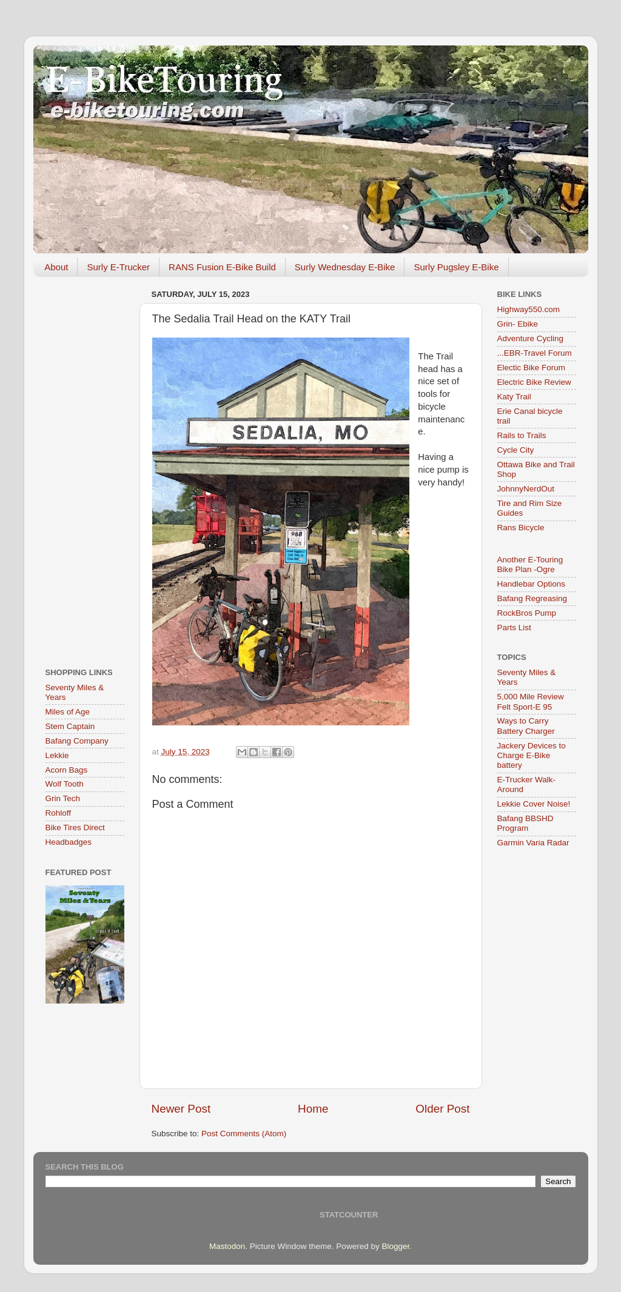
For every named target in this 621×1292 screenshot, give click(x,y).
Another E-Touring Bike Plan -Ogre (530, 564)
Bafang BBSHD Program (525, 823)
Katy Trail (514, 396)
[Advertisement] (84, 468)
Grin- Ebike (518, 323)
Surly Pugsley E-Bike (456, 267)
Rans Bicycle (521, 527)
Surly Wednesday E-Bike (345, 267)
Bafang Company (77, 740)
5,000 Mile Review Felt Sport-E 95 (530, 701)
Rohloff (58, 812)
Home (313, 1108)
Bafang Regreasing (532, 598)
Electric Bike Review (534, 382)
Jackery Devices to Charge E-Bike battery (531, 755)
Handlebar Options (531, 583)
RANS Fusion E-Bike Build (222, 267)
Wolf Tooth (64, 783)
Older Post (442, 1108)
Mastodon (227, 1246)
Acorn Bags (66, 769)
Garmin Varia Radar (533, 842)
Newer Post (181, 1108)
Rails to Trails (521, 435)
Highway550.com (528, 309)
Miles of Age (67, 711)
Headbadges (68, 842)
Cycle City (515, 450)
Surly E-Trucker (118, 267)
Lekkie (57, 755)
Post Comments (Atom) (243, 1133)
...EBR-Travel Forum (534, 353)
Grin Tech (63, 798)
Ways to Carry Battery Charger (526, 725)
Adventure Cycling (530, 338)
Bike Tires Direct (75, 827)
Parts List (514, 627)
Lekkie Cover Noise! (534, 803)
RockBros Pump (527, 613)
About (56, 267)
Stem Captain (70, 726)
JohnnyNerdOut (526, 488)
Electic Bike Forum (531, 367)
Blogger (395, 1246)
